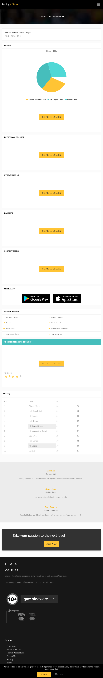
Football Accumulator (15, 653)
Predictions (11, 646)
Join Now (52, 544)
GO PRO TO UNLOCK (51, 117)
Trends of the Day (14, 650)
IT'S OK (44, 674)
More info (59, 674)
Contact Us (11, 656)
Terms (9, 663)
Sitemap (10, 659)
